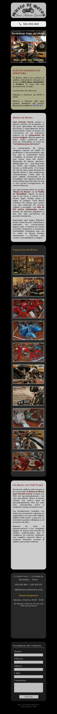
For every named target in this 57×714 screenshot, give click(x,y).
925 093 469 (31, 24)
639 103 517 (37, 105)
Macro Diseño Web (28, 707)
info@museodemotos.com (28, 589)
